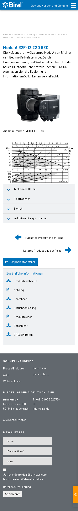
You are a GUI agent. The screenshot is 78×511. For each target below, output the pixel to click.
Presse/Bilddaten (14, 368)
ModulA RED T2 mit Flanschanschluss (21, 37)
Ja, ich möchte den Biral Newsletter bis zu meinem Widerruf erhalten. (25, 477)
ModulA (61, 34)
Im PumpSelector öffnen (20, 262)
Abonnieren (13, 494)
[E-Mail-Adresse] (27, 461)
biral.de (7, 34)
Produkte (18, 34)
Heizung (31, 34)
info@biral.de (41, 408)
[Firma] (27, 451)
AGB (6, 375)
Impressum (40, 368)
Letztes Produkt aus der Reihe (42, 250)
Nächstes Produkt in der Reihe (44, 237)
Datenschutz (41, 374)
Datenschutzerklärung (17, 487)
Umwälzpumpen (46, 34)
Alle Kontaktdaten (14, 419)
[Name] (27, 441)
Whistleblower (12, 381)
